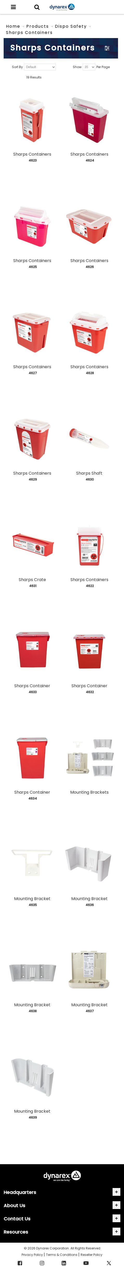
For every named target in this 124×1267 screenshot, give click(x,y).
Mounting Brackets (89, 792)
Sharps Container (32, 686)
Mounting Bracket (32, 899)
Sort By (17, 67)
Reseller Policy (91, 1254)
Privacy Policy (33, 1254)
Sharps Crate (32, 580)
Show (77, 67)
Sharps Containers (32, 154)
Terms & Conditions (62, 1254)
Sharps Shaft (89, 473)
